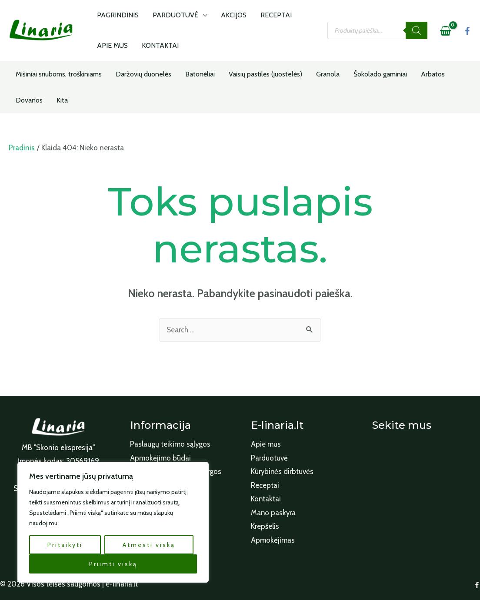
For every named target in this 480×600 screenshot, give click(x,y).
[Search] (416, 30)
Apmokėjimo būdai (160, 458)
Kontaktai (266, 498)
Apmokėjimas (273, 540)
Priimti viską (113, 564)
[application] (197, 15)
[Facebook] (467, 31)
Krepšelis (265, 526)
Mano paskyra (274, 512)
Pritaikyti (65, 545)
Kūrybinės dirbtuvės (282, 471)
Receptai (265, 485)
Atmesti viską (149, 545)
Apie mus (266, 444)
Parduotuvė (269, 458)
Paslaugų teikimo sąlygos (170, 444)
